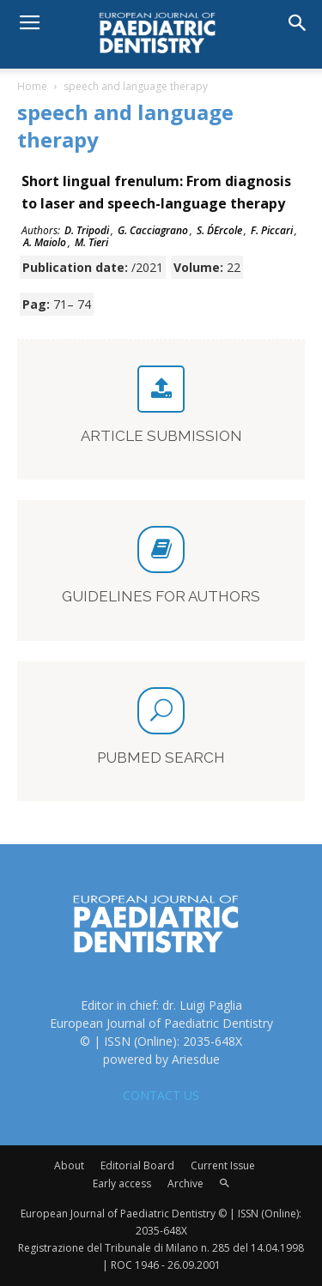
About (69, 1165)
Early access (122, 1183)
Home (32, 86)
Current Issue (223, 1165)
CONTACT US (161, 1095)
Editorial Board (137, 1165)
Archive (185, 1183)
